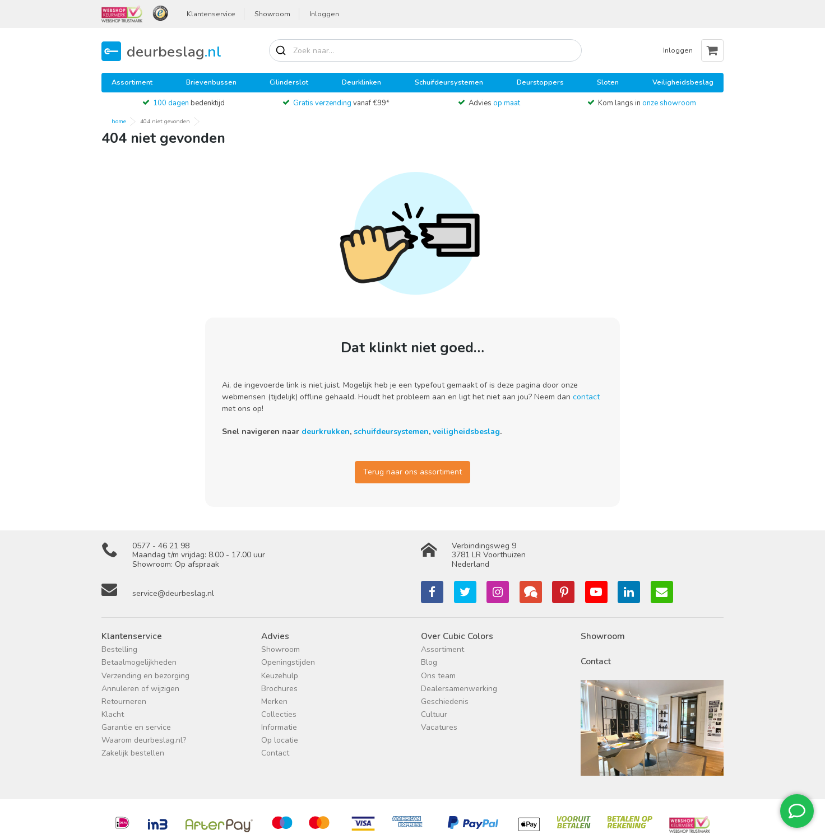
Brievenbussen (211, 82)
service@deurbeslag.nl (173, 593)
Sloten (608, 82)
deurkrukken (326, 431)
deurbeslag (174, 51)
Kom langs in (647, 103)
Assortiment (132, 82)
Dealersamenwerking (459, 688)
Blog (429, 662)
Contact (275, 753)
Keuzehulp (279, 675)
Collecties (278, 714)
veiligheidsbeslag (466, 431)
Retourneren (123, 701)
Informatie (279, 727)
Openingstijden (288, 662)
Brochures (279, 688)
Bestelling (119, 649)
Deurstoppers (540, 82)
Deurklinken (361, 82)
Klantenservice (211, 14)
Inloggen (324, 14)
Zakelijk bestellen (132, 753)
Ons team (438, 675)
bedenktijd (189, 103)
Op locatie (279, 740)
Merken (274, 701)
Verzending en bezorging (145, 675)
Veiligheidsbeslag (682, 82)
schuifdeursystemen (391, 431)
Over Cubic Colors (457, 636)
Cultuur (434, 714)
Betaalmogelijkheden (139, 662)
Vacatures (439, 727)
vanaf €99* (341, 103)
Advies (494, 103)
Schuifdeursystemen (449, 82)
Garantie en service (136, 727)
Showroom (272, 14)
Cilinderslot (289, 82)
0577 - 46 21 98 (160, 545)
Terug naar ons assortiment (412, 472)
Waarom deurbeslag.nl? (143, 740)
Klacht (112, 714)
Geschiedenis (445, 701)
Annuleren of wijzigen (140, 688)
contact (586, 396)
